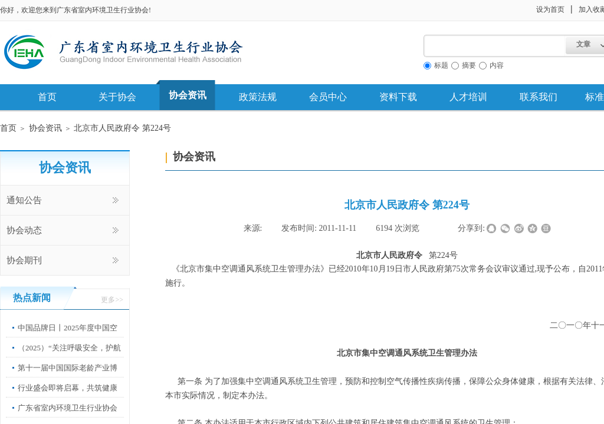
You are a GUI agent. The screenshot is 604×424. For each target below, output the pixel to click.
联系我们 (538, 97)
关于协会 (117, 97)
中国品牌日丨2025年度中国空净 (67, 336)
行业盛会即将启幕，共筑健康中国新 (67, 396)
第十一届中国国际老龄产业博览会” (67, 376)
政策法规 (258, 97)
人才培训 (468, 97)
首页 (47, 97)
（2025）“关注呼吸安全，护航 (69, 347)
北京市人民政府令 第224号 (122, 128)
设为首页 (550, 9)
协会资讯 (187, 95)
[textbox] (495, 46)
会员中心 (328, 97)
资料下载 (398, 97)
